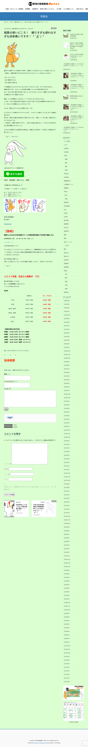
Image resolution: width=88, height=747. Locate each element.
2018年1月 (67, 642)
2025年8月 (67, 322)
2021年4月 (67, 502)
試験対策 (66, 231)
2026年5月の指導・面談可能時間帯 (76, 35)
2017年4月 (67, 674)
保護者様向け (67, 181)
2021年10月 (67, 480)
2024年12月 (67, 351)
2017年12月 (67, 646)
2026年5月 (67, 300)
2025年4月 (67, 336)
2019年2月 (67, 595)
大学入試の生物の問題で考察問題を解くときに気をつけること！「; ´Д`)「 (38, 508)
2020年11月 (67, 520)
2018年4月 (67, 631)
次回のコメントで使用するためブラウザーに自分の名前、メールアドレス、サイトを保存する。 (30, 488)
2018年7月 (67, 620)
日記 (65, 209)
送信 (6, 409)
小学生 (65, 195)
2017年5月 (67, 671)
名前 (7, 374)
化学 (66, 274)
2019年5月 (67, 584)
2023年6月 (67, 408)
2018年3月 (67, 635)
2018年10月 (67, 610)
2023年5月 (67, 412)
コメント (7, 464)
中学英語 (66, 177)
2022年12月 (67, 430)
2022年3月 (67, 462)
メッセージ (7, 389)
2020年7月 (67, 534)
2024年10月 (67, 358)
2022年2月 (67, 466)
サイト (6, 479)
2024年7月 (67, 369)
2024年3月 (67, 383)
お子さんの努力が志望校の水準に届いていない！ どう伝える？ (77, 55)
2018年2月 (67, 638)
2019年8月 (67, 574)
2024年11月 (67, 354)
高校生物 (66, 292)
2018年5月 (67, 628)
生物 (66, 285)
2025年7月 (67, 326)
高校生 (65, 270)
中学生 (65, 155)
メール (7, 474)
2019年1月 (67, 599)
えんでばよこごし (9, 242)
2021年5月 (67, 498)
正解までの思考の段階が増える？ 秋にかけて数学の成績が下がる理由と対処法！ (76, 45)
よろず (65, 145)
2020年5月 (67, 541)
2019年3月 (67, 592)
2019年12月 (67, 559)
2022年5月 (67, 455)
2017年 (67, 245)
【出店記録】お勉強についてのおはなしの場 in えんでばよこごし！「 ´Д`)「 (73, 65)
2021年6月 (67, 495)
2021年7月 (67, 491)
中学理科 (66, 152)
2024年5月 (67, 376)
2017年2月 (67, 681)
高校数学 (66, 263)
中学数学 (66, 148)
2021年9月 (67, 484)
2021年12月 (67, 473)
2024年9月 (67, 362)
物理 (66, 281)
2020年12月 (67, 516)
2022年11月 (67, 433)
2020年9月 (67, 527)
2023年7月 (67, 405)
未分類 (65, 213)
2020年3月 (67, 548)
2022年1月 (67, 469)
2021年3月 (67, 505)
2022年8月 (67, 444)
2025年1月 (67, 347)
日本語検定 (67, 206)
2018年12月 (67, 602)
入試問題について (68, 184)
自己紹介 (66, 227)
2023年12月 (67, 394)
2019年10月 (67, 566)
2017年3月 (67, 678)
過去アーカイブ (68, 242)
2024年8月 (67, 365)
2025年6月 (67, 329)
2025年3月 (67, 340)
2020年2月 (67, 552)
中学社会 (66, 173)
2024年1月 (67, 390)
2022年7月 (67, 448)
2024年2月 (67, 387)
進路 (65, 235)
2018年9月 (67, 613)
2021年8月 (67, 487)
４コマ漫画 (67, 141)
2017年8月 (67, 660)
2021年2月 (67, 509)
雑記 (65, 249)
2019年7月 (67, 577)
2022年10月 (67, 437)
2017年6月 (67, 667)
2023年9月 (67, 401)
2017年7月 (67, 664)
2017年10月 (67, 653)
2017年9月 (67, 656)
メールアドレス (10, 381)
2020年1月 (67, 556)
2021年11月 (67, 477)
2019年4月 (67, 588)
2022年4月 (67, 459)
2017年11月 (67, 649)
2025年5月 (67, 333)
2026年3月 (67, 308)
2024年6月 (67, 372)
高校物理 (66, 267)
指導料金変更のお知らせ (76, 96)
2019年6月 (67, 581)
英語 (66, 170)
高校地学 (66, 260)
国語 (66, 159)
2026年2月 (67, 311)
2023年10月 (67, 397)
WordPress (36, 742)
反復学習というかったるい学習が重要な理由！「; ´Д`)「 (21, 507)
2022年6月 (67, 451)
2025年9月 (67, 318)
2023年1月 (67, 426)
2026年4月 (67, 304)
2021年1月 (67, 513)
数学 (66, 163)
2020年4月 (67, 545)
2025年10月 (67, 315)
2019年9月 (67, 570)
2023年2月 (67, 423)
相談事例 (66, 224)
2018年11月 (67, 606)
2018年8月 (67, 617)
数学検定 (66, 202)
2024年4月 (67, 380)
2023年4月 (67, 415)
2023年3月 (67, 419)
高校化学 (66, 256)
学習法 (53, 28)
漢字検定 (66, 220)
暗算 (16, 427)
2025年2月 (67, 344)
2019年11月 (67, 563)
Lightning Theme (44, 742)
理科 (66, 166)
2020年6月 (67, 538)
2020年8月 (67, 531)
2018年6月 (67, 624)
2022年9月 (67, 441)
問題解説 (66, 188)
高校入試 (66, 253)
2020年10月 (67, 523)
